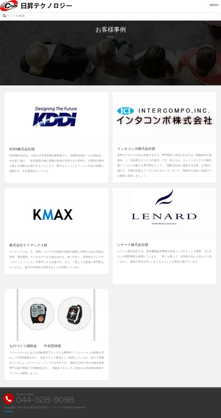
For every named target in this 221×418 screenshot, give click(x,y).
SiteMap (8, 411)
